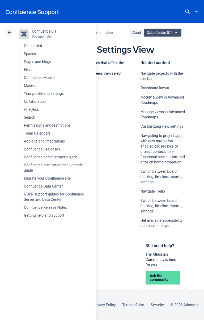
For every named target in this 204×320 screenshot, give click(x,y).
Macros (30, 85)
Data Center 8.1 (163, 32)
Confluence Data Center (43, 186)
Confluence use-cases (42, 149)
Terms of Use (133, 305)
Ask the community (159, 278)
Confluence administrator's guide (51, 157)
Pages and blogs (37, 62)
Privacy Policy (104, 305)
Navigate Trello (153, 191)
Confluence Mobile (39, 77)
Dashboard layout (155, 88)
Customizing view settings (162, 126)
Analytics (31, 109)
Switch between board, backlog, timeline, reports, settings (161, 176)
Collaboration (35, 101)
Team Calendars (37, 133)
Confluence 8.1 (44, 31)
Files (28, 70)
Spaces (30, 54)
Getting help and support (44, 215)
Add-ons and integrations (44, 141)
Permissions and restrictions (47, 125)
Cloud (136, 32)
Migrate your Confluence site (47, 178)
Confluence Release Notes (45, 207)
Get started (33, 46)
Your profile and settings (44, 93)
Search (187, 11)
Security (157, 305)
